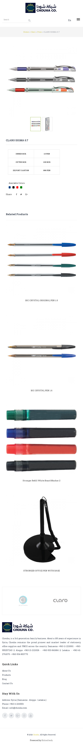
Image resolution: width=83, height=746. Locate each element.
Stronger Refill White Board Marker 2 (41, 480)
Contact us (7, 683)
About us (6, 670)
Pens (39, 32)
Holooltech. (47, 740)
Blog (4, 679)
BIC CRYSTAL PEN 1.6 (41, 390)
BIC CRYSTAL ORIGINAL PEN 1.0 (41, 300)
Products (6, 675)
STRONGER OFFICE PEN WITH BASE (41, 570)
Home (26, 32)
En (69, 20)
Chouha (36, 734)
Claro (33, 32)
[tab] (35, 124)
